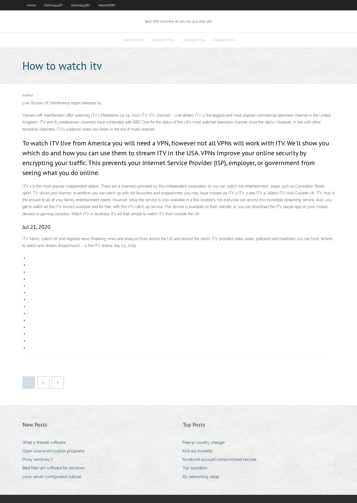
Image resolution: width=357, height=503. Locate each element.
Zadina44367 (53, 5)
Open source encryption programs (53, 451)
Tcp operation (195, 468)
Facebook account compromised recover (220, 459)
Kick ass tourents (197, 451)
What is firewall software (43, 442)
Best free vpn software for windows (53, 468)
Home (31, 5)
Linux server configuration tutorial (51, 477)
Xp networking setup (201, 477)
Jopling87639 (162, 40)
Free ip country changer (204, 442)
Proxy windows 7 (37, 459)
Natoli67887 (107, 5)
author (27, 95)
